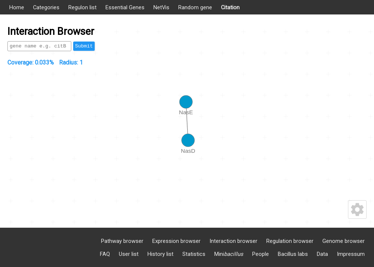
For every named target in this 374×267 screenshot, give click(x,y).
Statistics (193, 254)
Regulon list (82, 7)
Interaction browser (233, 241)
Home (16, 7)
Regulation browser (289, 241)
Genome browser (343, 241)
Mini (228, 254)
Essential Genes (124, 7)
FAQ (105, 254)
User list (129, 254)
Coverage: (30, 62)
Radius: (71, 62)
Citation (230, 7)
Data (322, 254)
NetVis (161, 7)
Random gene (195, 7)
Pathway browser (122, 241)
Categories (46, 7)
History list (160, 254)
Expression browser (176, 241)
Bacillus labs (293, 254)
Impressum (351, 254)
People (260, 254)
